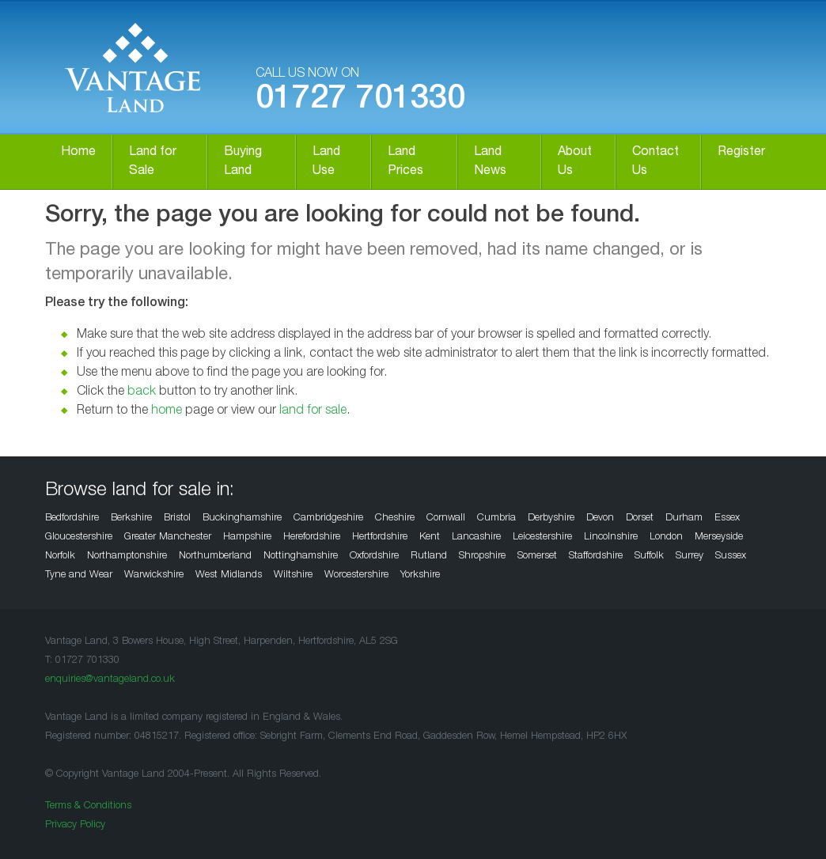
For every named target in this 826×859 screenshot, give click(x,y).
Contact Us (655, 162)
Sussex (730, 556)
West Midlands (228, 575)
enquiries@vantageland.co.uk (110, 680)
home (166, 411)
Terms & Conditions (88, 806)
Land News (490, 162)
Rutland (429, 556)
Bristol (177, 518)
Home (78, 152)
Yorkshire (420, 575)
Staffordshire (596, 556)
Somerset (537, 556)
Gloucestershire (78, 537)
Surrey (689, 556)
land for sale (313, 411)
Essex (727, 518)
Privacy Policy (75, 825)
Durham (684, 518)
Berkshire (131, 518)
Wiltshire (293, 575)
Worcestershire (356, 575)
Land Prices (405, 162)
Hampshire (247, 537)
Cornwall (445, 518)
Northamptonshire (127, 556)
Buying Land (243, 162)
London (666, 537)
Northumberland (215, 556)
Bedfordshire (72, 518)
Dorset (640, 518)
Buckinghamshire (242, 518)
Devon (600, 518)
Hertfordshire (379, 537)
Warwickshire (154, 575)
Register (741, 152)
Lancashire (476, 537)
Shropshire (482, 556)
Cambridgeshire (328, 518)
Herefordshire (311, 537)
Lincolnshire (611, 537)
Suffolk (649, 556)
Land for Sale (152, 162)
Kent (429, 537)
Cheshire (395, 518)
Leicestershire (542, 537)
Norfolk (60, 556)
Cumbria (496, 518)
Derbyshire (551, 518)
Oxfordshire (374, 556)
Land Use (326, 162)
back (141, 392)
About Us (575, 162)
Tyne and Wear (78, 575)
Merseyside (719, 537)
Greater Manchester (167, 537)
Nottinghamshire (300, 556)
